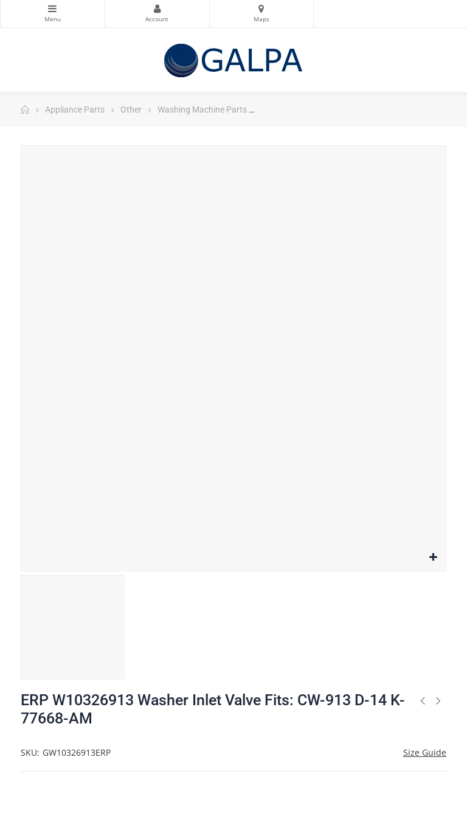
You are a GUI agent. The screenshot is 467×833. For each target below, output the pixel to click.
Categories (53, 8)
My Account (157, 8)
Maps (262, 8)
